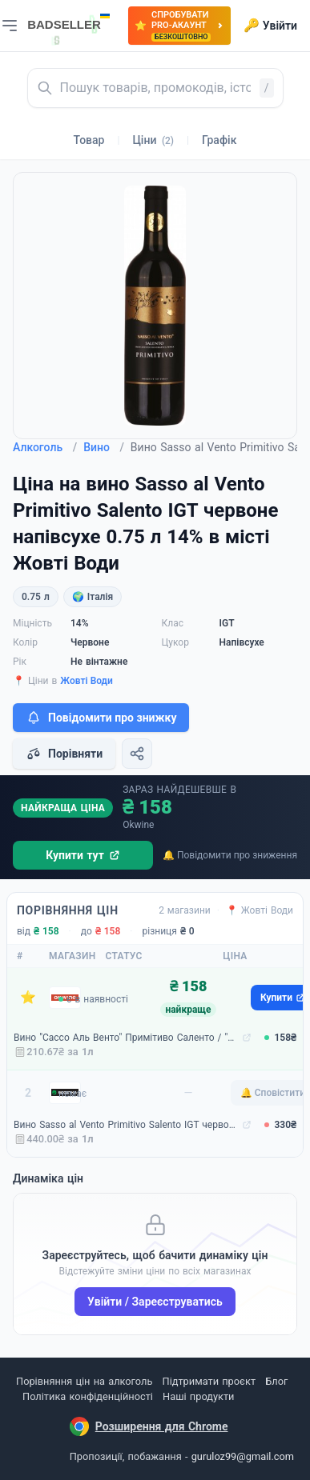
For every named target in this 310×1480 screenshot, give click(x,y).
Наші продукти (198, 1396)
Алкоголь (45, 447)
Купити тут (83, 855)
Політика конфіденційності (87, 1396)
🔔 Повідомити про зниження (230, 855)
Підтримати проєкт (209, 1381)
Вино (103, 447)
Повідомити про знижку (101, 718)
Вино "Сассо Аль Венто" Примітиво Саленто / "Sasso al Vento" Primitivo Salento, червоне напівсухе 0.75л (126, 1037)
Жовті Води (86, 680)
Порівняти (64, 754)
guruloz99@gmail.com (242, 1456)
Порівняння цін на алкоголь (84, 1381)
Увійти (270, 25)
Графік (219, 140)
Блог (276, 1381)
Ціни (153, 140)
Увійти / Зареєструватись (155, 1301)
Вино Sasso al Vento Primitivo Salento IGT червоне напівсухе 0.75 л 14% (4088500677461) (126, 1124)
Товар (89, 140)
